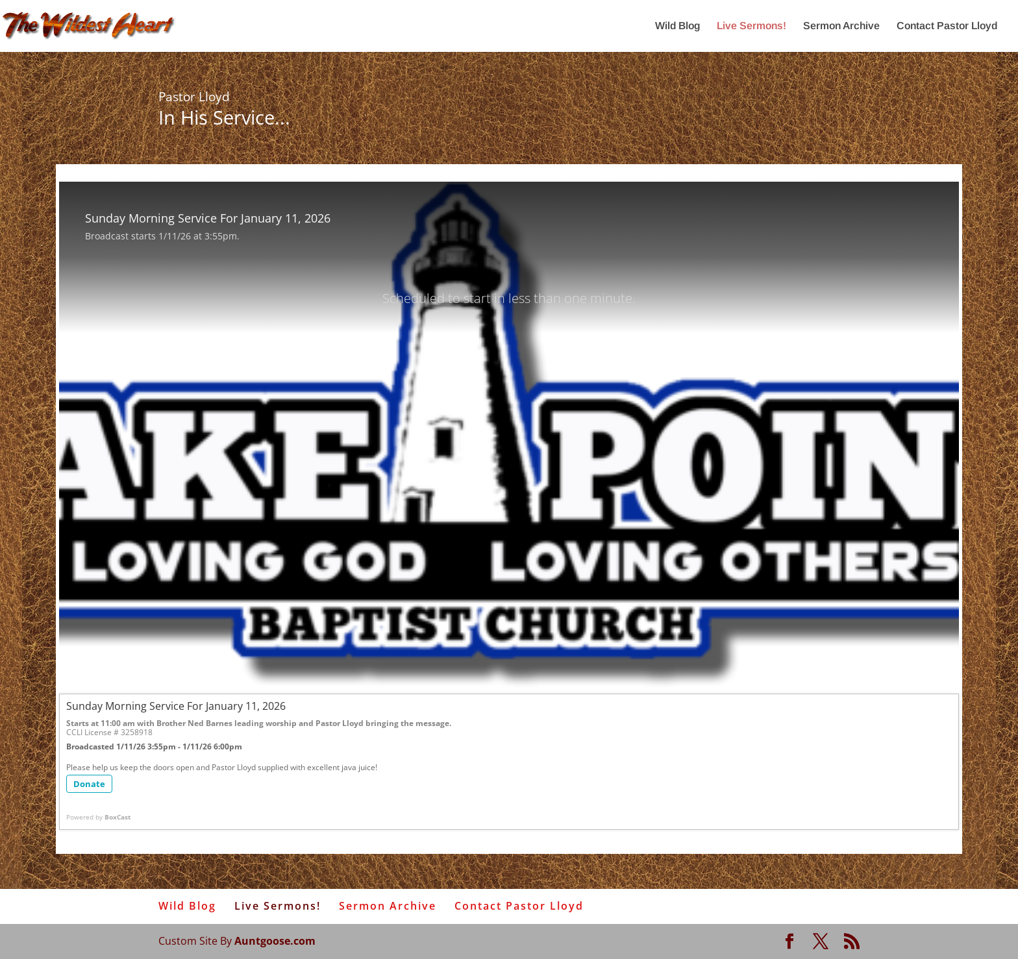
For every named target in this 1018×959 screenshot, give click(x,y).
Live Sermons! (751, 26)
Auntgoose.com (275, 941)
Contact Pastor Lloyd (947, 26)
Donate (89, 784)
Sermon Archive (841, 26)
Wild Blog (677, 26)
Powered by (98, 816)
